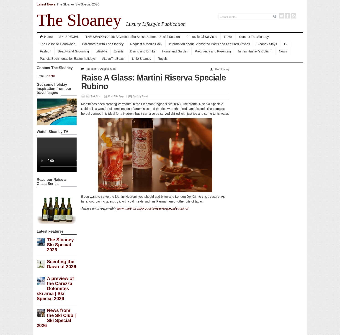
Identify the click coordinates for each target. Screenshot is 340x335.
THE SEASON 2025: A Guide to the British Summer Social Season (132, 37)
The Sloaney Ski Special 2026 (78, 4)
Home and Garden (175, 51)
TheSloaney (222, 69)
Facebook (287, 15)
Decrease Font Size (83, 96)
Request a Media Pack (146, 44)
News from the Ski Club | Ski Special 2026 (56, 318)
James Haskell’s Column (254, 51)
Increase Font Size (88, 96)
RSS (293, 15)
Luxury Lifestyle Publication (156, 24)
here (52, 76)
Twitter (281, 15)
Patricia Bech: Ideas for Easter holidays (67, 58)
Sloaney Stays (267, 44)
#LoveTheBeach (113, 58)
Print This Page (116, 96)
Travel (228, 37)
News (283, 51)
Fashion (45, 51)
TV (285, 44)
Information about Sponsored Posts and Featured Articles (209, 44)
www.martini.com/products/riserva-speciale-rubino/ (152, 208)
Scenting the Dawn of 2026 (61, 264)
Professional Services (201, 37)
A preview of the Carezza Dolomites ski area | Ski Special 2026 (55, 288)
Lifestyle (101, 51)
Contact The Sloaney (254, 37)
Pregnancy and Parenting (213, 51)
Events (119, 51)
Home (46, 37)
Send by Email (140, 96)
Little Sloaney (141, 58)
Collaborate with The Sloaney (103, 44)
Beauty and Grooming (73, 51)
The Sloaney (79, 20)
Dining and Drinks (142, 51)
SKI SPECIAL (69, 37)
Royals (162, 58)
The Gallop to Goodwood (57, 44)
